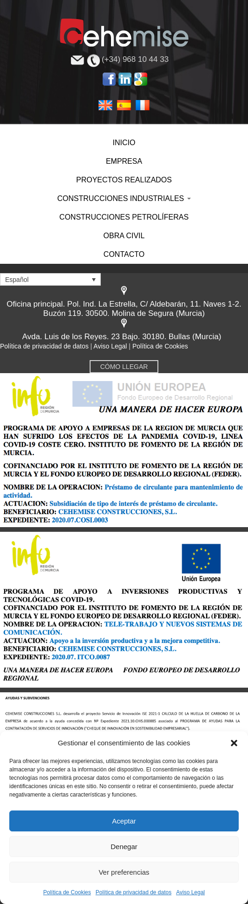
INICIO (124, 143)
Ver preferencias (123, 872)
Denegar (124, 846)
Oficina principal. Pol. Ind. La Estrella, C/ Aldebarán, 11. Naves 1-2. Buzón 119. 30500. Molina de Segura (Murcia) (124, 309)
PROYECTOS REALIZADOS (124, 180)
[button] (234, 743)
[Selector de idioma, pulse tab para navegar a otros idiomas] (50, 279)
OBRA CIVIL (124, 236)
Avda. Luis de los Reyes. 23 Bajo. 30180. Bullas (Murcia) (122, 336)
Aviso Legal (190, 892)
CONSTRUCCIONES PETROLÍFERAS (124, 217)
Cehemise (124, 33)
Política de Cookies (67, 892)
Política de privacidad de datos (133, 892)
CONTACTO (124, 254)
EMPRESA (124, 161)
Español (124, 104)
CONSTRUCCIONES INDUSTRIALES (123, 198)
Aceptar (124, 821)
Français (143, 104)
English (105, 104)
